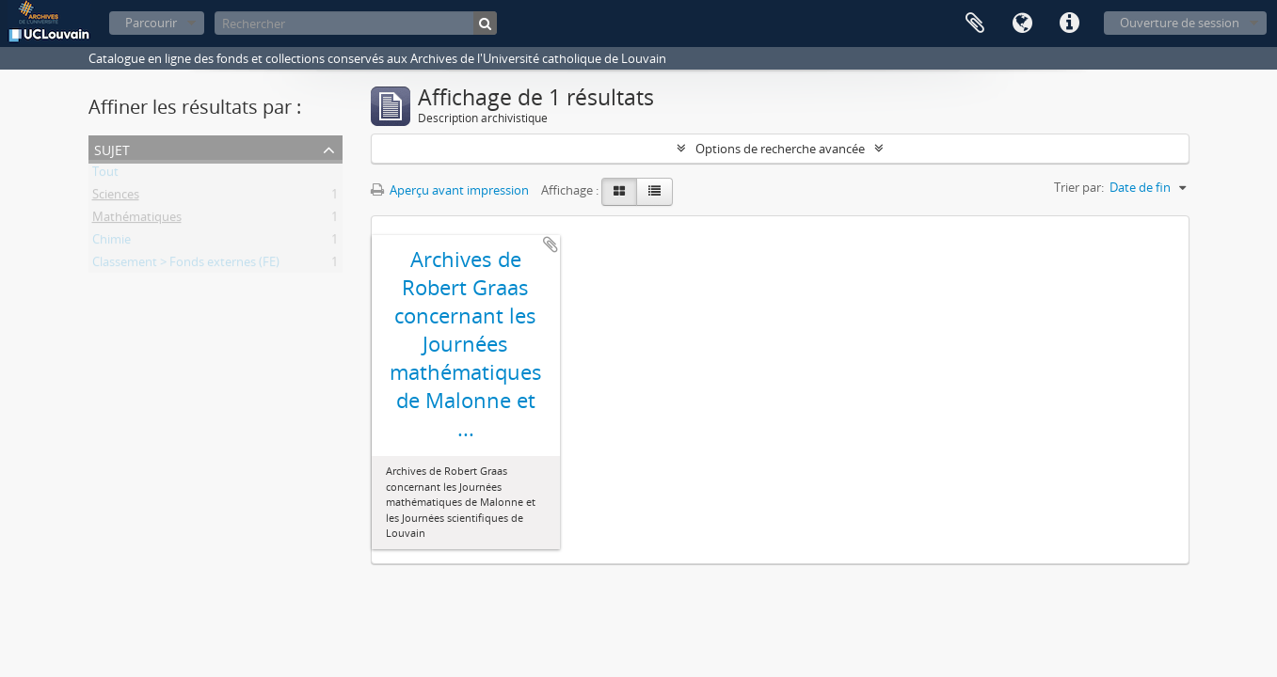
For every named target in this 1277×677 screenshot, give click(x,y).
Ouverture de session (1179, 22)
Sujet (112, 148)
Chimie (111, 242)
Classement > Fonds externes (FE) (185, 265)
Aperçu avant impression (450, 189)
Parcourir (151, 22)
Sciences (115, 197)
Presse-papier (974, 23)
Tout (105, 174)
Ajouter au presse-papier (550, 244)
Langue (1022, 23)
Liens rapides (1069, 23)
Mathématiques (137, 220)
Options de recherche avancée (780, 148)
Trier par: (1079, 187)
